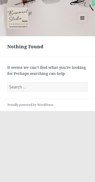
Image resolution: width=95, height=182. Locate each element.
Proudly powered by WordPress (30, 105)
